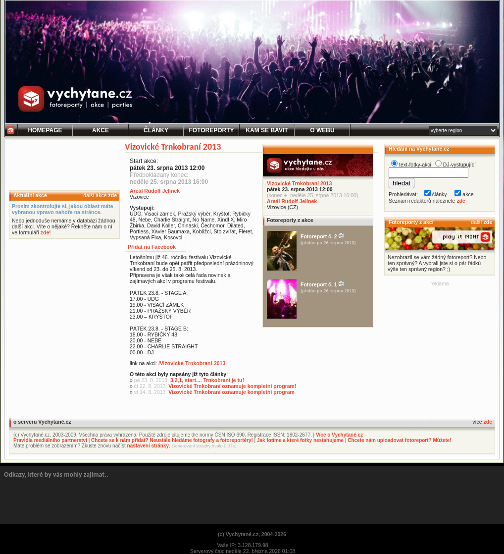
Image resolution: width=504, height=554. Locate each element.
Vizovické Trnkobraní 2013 (299, 183)
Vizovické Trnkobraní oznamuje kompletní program (231, 392)
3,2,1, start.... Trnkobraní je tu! (207, 380)
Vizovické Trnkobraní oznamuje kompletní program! (232, 386)
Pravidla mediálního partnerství (50, 440)
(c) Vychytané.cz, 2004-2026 (252, 534)
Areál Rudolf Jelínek (292, 201)
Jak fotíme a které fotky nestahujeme (300, 440)
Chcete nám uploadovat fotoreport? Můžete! (399, 440)
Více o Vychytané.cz (339, 435)
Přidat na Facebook (152, 247)
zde (112, 195)
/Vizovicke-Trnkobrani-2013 (191, 363)
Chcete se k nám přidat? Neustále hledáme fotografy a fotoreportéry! (172, 440)
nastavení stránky (148, 445)
